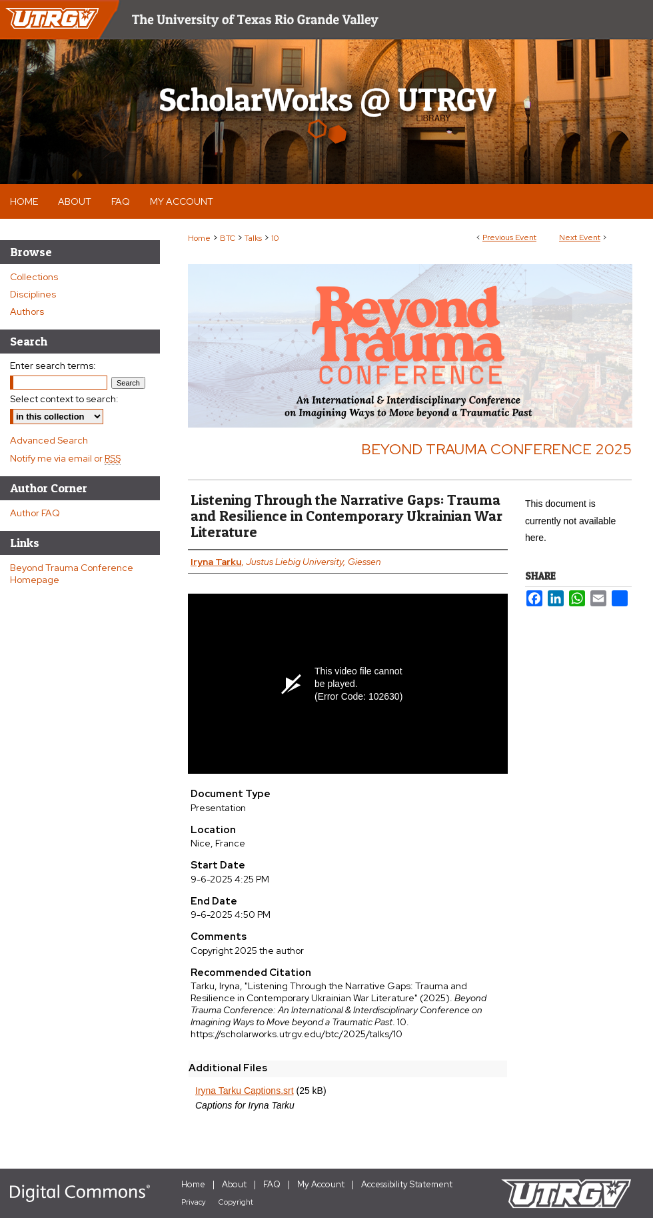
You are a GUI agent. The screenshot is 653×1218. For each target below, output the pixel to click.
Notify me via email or (65, 458)
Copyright (236, 1202)
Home (199, 238)
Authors (27, 312)
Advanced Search (49, 440)
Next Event (579, 237)
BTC (228, 238)
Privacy (193, 1202)
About (234, 1184)
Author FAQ (35, 513)
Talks (254, 238)
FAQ (272, 1184)
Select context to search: (64, 399)
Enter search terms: (53, 366)
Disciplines (33, 294)
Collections (34, 277)
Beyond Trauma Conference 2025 (496, 449)
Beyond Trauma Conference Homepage (71, 574)
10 (275, 238)
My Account (320, 1184)
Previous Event (509, 237)
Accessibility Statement (406, 1184)
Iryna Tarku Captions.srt (244, 1090)
